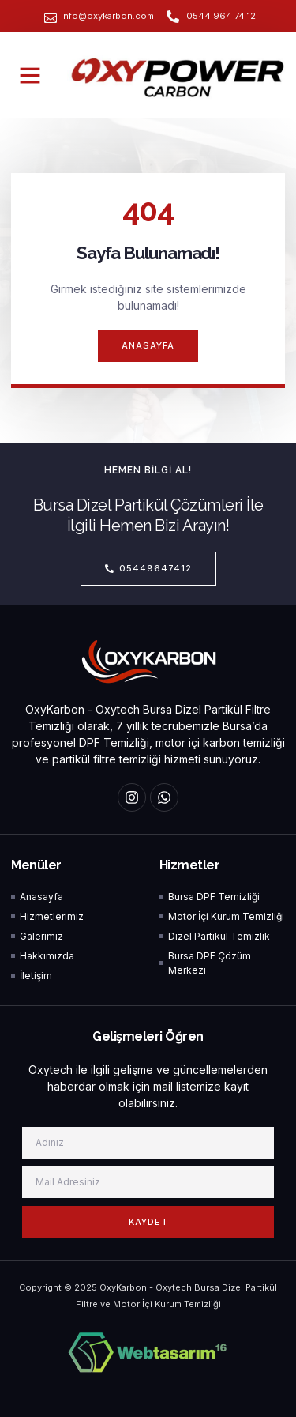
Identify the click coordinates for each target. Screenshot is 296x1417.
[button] (30, 75)
